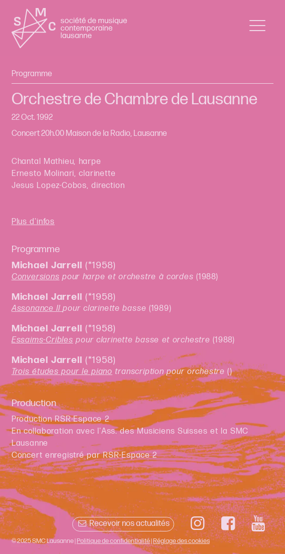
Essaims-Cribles (42, 340)
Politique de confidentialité (113, 541)
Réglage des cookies (181, 541)
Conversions (36, 277)
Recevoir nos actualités (123, 523)
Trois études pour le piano (62, 372)
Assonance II (37, 308)
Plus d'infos (33, 222)
